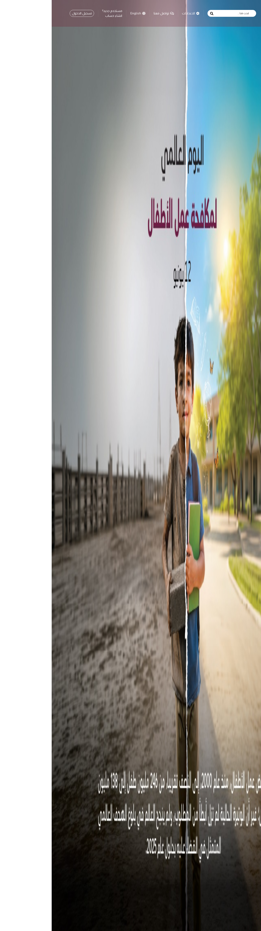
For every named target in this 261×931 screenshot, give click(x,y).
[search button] (160, 12)
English (86, 12)
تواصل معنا (112, 12)
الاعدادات (139, 12)
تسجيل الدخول (30, 12)
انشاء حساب (62, 14)
